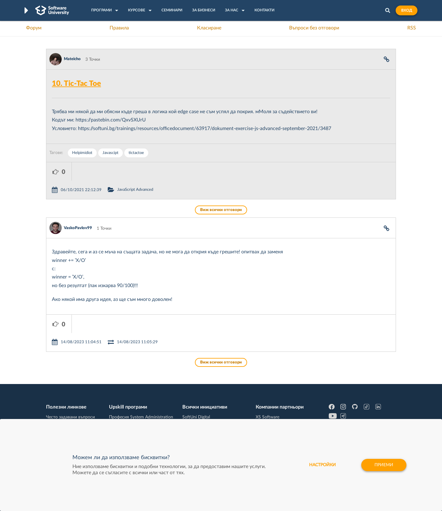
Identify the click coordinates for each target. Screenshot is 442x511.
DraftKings (266, 409)
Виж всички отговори (221, 192)
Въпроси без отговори (314, 27)
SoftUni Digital (196, 380)
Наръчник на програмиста (72, 399)
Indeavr (263, 399)
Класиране (209, 27)
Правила (119, 27)
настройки (322, 465)
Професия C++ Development (137, 395)
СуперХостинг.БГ (272, 390)
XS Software (267, 380)
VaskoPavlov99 (78, 210)
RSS (411, 27)
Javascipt (110, 153)
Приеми (383, 465)
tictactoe (136, 153)
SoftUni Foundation (201, 418)
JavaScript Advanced (161, 171)
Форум (33, 27)
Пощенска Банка (272, 418)
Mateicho (72, 59)
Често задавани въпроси (70, 380)
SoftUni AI (192, 399)
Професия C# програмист (71, 418)
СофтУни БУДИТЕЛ (201, 409)
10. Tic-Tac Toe (76, 83)
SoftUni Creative (198, 390)
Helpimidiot (82, 153)
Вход (406, 10)
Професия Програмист (68, 409)
